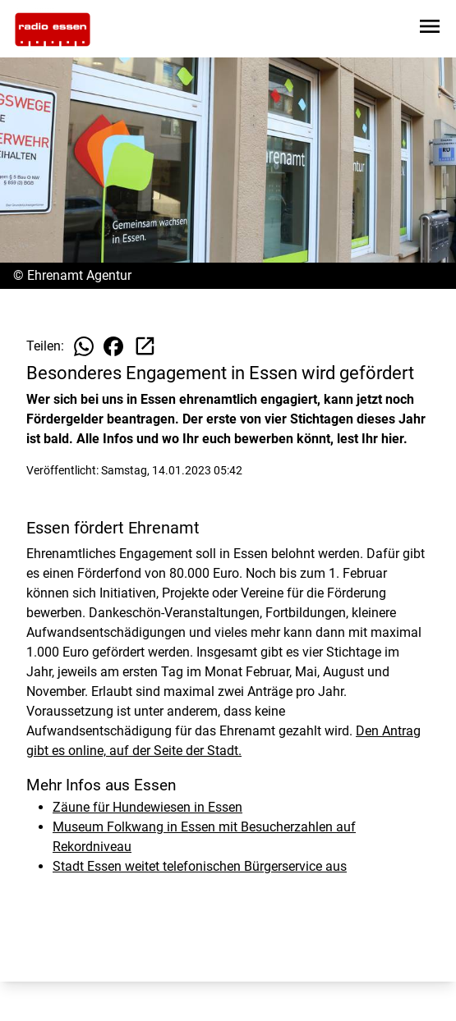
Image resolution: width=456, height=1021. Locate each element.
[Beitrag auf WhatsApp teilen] (84, 346)
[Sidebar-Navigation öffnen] (430, 29)
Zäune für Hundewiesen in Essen (147, 807)
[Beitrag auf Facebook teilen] (113, 346)
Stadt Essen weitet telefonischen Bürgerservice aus (200, 866)
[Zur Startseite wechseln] (52, 30)
